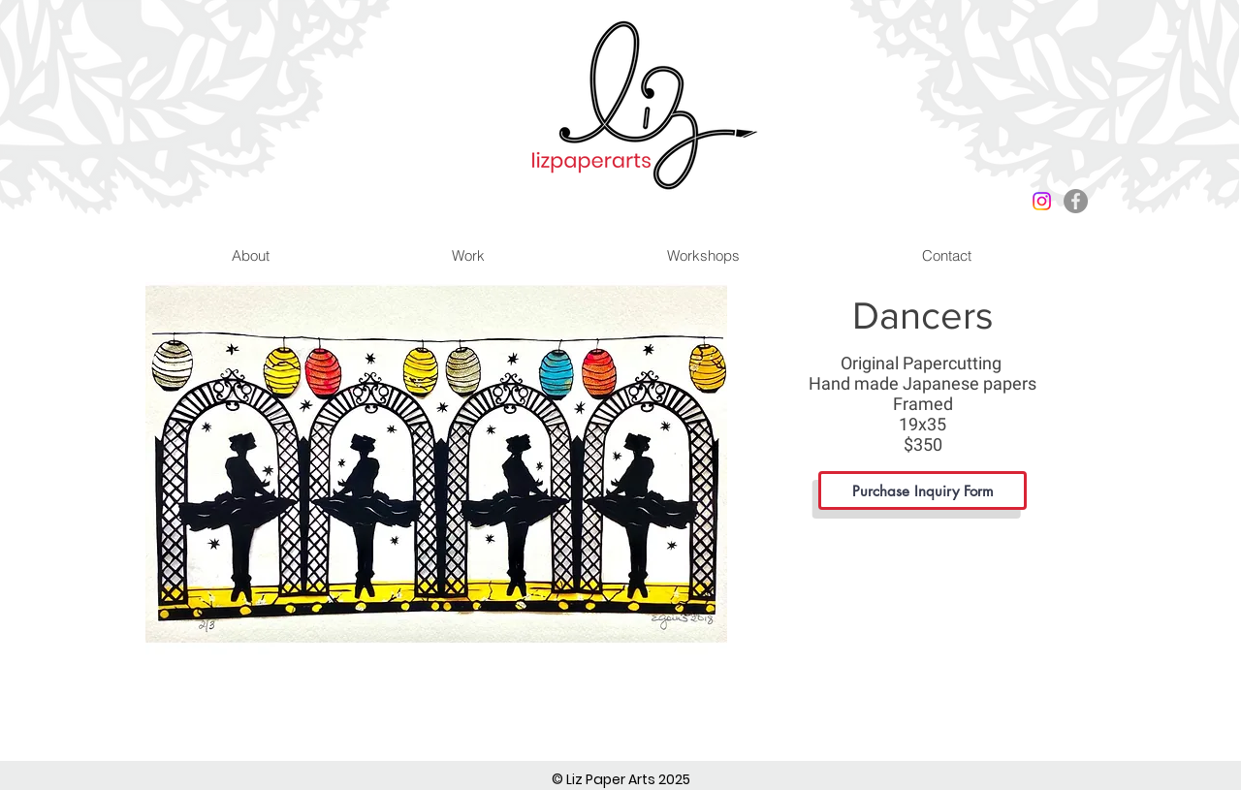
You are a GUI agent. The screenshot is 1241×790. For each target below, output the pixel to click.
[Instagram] (1042, 201)
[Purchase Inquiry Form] (922, 490)
